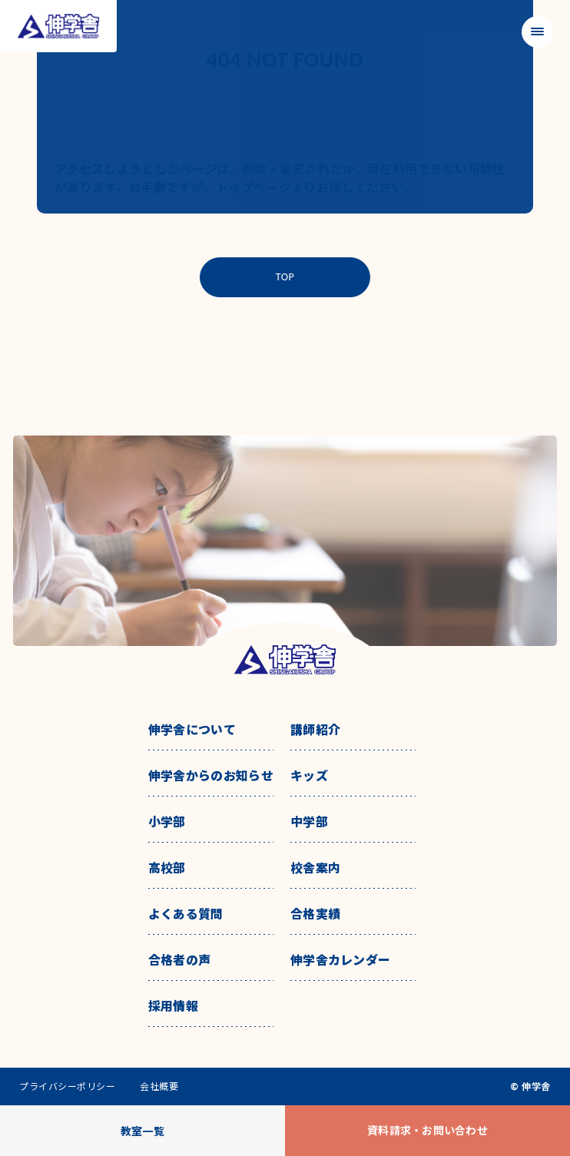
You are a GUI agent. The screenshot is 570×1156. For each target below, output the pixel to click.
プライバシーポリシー (67, 1086)
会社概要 (159, 1086)
